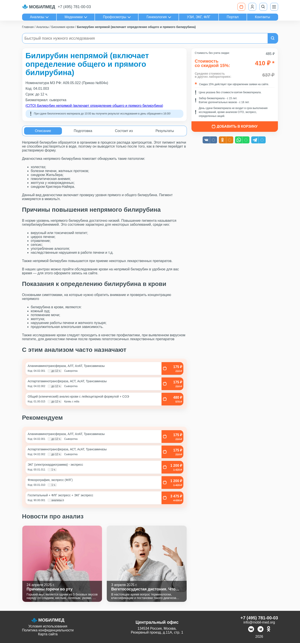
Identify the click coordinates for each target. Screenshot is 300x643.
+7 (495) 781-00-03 (74, 7)
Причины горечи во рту (50, 589)
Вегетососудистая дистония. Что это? (143, 589)
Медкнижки (74, 17)
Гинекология (157, 17)
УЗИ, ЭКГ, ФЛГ (198, 17)
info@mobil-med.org (259, 622)
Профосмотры (114, 17)
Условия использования (47, 626)
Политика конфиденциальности (48, 630)
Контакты (262, 17)
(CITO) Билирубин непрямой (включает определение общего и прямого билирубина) (94, 105)
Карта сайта (48, 634)
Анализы (37, 17)
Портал (233, 17)
